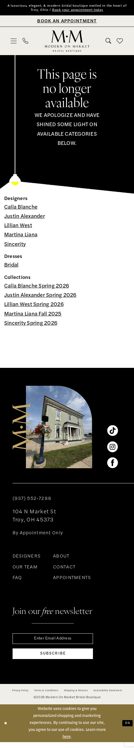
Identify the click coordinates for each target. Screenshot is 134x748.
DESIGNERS (27, 558)
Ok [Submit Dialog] (127, 729)
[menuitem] (14, 42)
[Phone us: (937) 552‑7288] (25, 42)
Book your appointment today (87, 11)
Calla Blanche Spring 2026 (36, 287)
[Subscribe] (53, 659)
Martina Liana (20, 236)
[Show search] (108, 42)
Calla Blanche (20, 208)
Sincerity (15, 246)
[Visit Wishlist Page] (120, 42)
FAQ (17, 579)
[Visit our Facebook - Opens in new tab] (112, 464)
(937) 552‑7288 (32, 500)
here (67, 743)
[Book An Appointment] (67, 22)
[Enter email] (53, 641)
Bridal (11, 267)
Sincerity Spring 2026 (30, 325)
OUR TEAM (25, 568)
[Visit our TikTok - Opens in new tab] (112, 432)
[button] (14, 42)
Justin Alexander (24, 218)
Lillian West (18, 227)
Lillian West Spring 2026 (34, 306)
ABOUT (61, 558)
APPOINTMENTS (72, 579)
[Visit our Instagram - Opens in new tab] (112, 448)
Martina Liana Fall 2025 (33, 315)
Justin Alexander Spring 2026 (40, 297)
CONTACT (64, 568)
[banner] (67, 42)
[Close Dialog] (6, 729)
